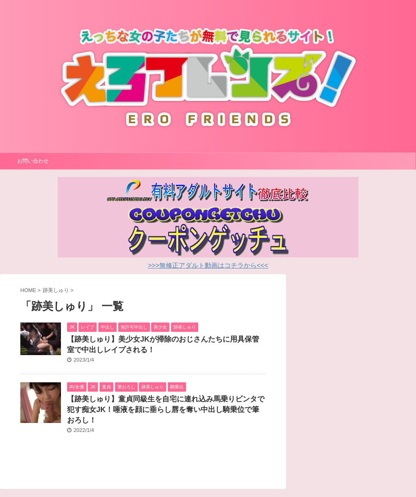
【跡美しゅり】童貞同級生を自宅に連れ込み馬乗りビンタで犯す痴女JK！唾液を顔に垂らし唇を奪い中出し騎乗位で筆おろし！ (165, 409)
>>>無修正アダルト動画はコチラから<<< (208, 265)
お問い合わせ (33, 161)
